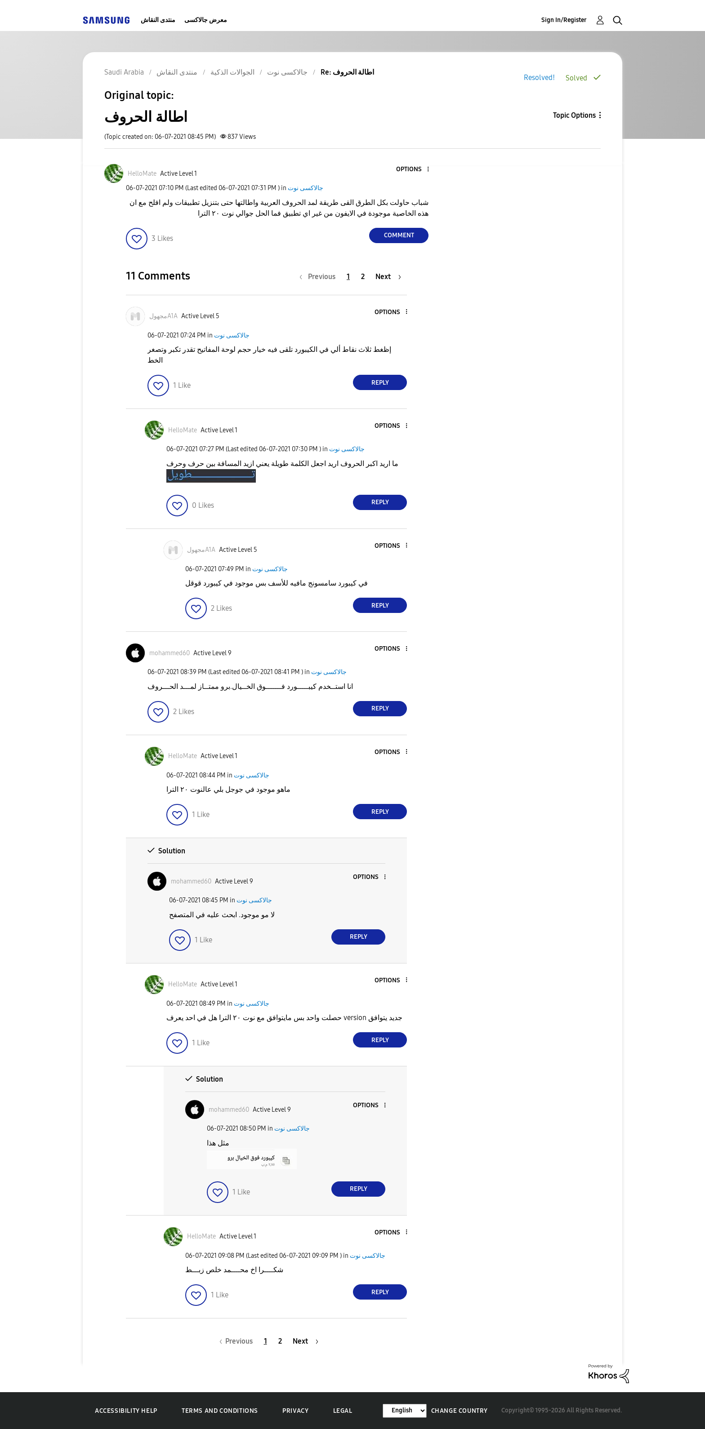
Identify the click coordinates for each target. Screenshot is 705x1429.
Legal (342, 1411)
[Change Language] (405, 1411)
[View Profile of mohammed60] (169, 653)
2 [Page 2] (363, 276)
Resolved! (539, 77)
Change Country (459, 1411)
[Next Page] (388, 276)
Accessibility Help (126, 1411)
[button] (413, 169)
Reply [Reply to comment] (380, 382)
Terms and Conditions (220, 1411)
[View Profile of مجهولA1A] (163, 316)
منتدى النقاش (158, 20)
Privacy (295, 1411)
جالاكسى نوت (305, 188)
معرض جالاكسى (205, 20)
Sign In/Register (564, 20)
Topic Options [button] (574, 115)
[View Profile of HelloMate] (142, 174)
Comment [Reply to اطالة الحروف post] (399, 235)
